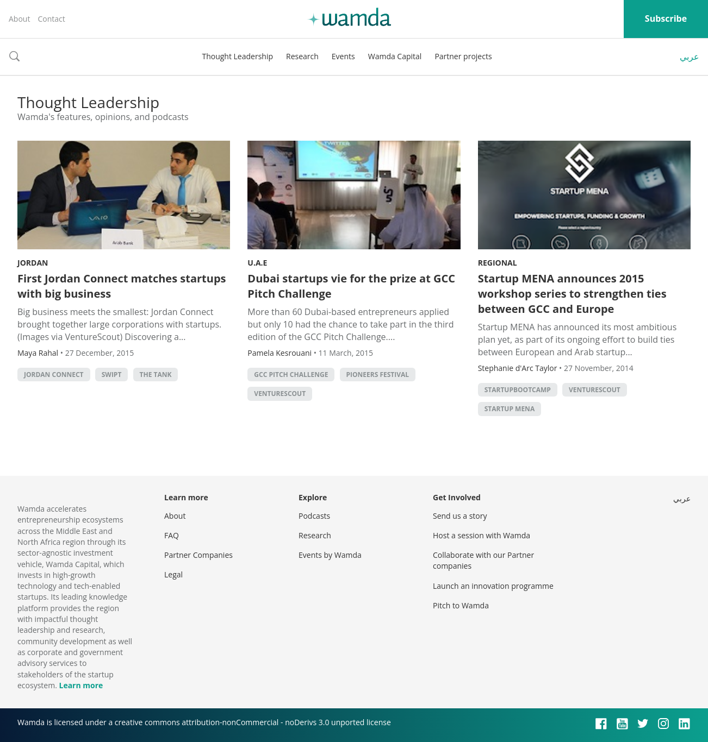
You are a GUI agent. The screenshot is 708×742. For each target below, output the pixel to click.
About (19, 19)
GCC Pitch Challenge (291, 374)
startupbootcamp (518, 389)
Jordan (32, 262)
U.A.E (257, 262)
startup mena (510, 408)
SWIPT (112, 374)
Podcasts (314, 516)
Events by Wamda (330, 555)
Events (343, 56)
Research (302, 56)
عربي (689, 56)
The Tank (156, 374)
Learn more (81, 685)
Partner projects (463, 56)
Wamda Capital (395, 56)
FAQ (171, 535)
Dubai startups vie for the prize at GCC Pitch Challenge (351, 286)
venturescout (280, 393)
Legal (173, 574)
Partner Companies (198, 555)
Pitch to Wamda (461, 605)
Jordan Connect (54, 374)
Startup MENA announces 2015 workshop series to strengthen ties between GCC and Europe (572, 293)
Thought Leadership (237, 56)
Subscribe (666, 18)
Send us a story (460, 516)
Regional (497, 262)
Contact (51, 19)
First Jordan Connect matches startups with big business (121, 286)
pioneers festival (377, 374)
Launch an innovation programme (493, 586)
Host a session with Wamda (481, 535)
